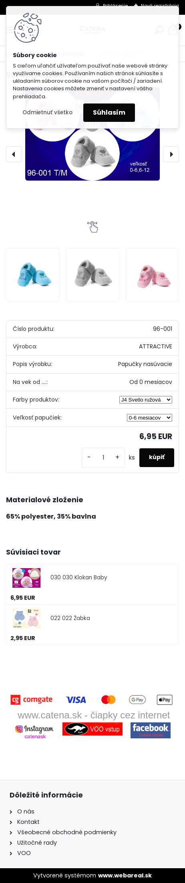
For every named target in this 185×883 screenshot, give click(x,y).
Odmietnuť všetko (47, 112)
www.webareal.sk (125, 875)
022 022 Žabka (70, 618)
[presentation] (14, 154)
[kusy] (103, 458)
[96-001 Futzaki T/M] (92, 134)
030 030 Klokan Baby (78, 577)
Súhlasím (109, 112)
